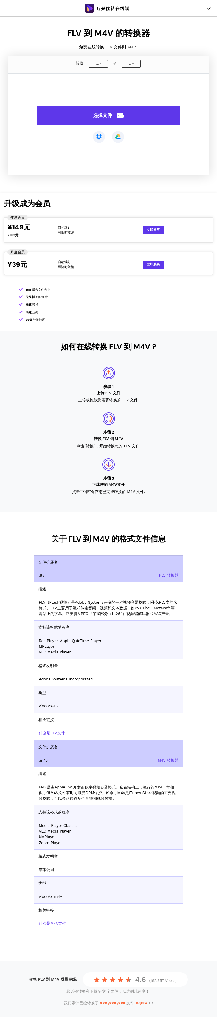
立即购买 (153, 230)
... (97, 63)
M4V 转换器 (168, 760)
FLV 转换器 (168, 575)
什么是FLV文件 (52, 733)
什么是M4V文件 (52, 923)
